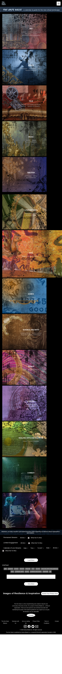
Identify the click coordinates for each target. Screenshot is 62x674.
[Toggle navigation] (59, 3)
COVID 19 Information (34, 441)
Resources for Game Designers (31, 299)
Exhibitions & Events (25, 333)
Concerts (28, 140)
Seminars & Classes (37, 333)
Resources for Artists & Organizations (31, 35)
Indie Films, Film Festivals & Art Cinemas (31, 104)
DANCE (16, 569)
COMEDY (10, 569)
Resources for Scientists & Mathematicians (31, 334)
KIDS (12, 571)
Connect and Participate (31, 404)
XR (50, 571)
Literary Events (28, 213)
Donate (31, 615)
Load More (31, 560)
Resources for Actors (31, 177)
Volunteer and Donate (31, 406)
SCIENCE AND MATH (35, 571)
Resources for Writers (31, 215)
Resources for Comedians (31, 477)
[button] (23, 537)
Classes (35, 33)
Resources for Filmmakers (34, 106)
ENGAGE (28, 569)
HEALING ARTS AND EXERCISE (49, 569)
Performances (24, 68)
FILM (33, 569)
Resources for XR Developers (31, 513)
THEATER (45, 571)
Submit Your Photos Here (50, 593)
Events (24, 369)
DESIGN (22, 569)
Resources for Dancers (31, 70)
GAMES (38, 569)
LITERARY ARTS (19, 571)
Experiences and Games (28, 512)
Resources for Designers (33, 369)
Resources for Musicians (31, 141)
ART (5, 569)
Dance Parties (32, 68)
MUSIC (27, 571)
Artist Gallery (28, 33)
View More (31, 584)
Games (28, 297)
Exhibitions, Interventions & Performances (31, 32)
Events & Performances (27, 256)
